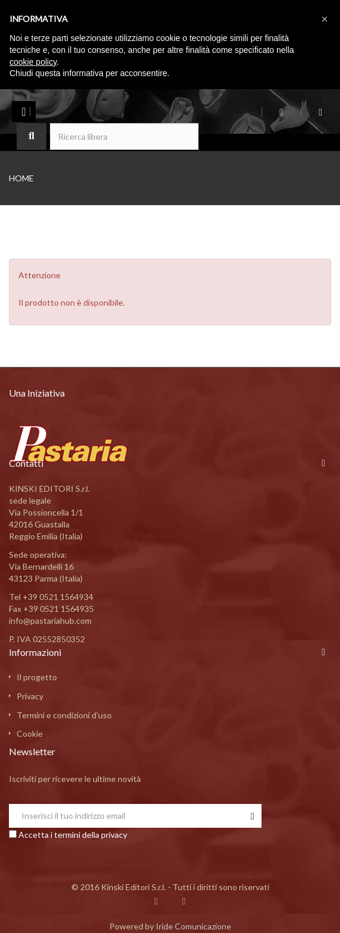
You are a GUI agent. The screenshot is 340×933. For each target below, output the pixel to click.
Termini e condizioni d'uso (64, 715)
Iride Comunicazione (193, 926)
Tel (51, 597)
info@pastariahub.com (50, 620)
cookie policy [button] (33, 62)
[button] (324, 19)
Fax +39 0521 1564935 (51, 609)
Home (21, 178)
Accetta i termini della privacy (72, 835)
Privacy (30, 696)
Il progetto (37, 677)
